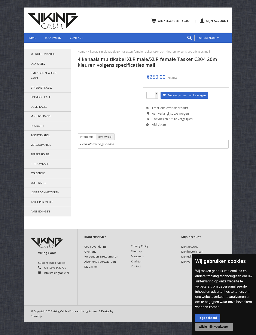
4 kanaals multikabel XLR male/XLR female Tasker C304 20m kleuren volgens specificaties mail (149, 51)
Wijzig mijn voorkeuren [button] (214, 326)
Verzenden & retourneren (101, 256)
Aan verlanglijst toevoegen (167, 113)
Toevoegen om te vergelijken (169, 119)
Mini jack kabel (41, 116)
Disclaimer (91, 266)
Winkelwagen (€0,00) (171, 21)
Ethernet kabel (41, 87)
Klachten (136, 261)
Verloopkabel (41, 145)
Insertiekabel (40, 135)
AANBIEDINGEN (40, 211)
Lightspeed (91, 311)
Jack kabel (38, 63)
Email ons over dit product (167, 108)
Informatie (87, 137)
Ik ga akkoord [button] (208, 318)
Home (32, 38)
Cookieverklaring (95, 247)
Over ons (90, 251)
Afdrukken (156, 124)
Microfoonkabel (43, 54)
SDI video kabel (41, 97)
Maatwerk (53, 38)
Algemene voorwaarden (100, 262)
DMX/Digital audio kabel (44, 75)
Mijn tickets (188, 256)
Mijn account (214, 21)
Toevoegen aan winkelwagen (184, 95)
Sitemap (136, 251)
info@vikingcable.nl (56, 273)
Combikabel (39, 107)
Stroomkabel (40, 164)
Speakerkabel (40, 154)
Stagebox (38, 173)
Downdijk (36, 316)
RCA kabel (37, 126)
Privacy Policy (140, 246)
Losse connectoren (45, 192)
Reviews (105, 137)
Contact (76, 38)
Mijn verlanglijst (191, 262)
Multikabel (38, 183)
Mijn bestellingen (192, 251)
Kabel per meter (42, 202)
